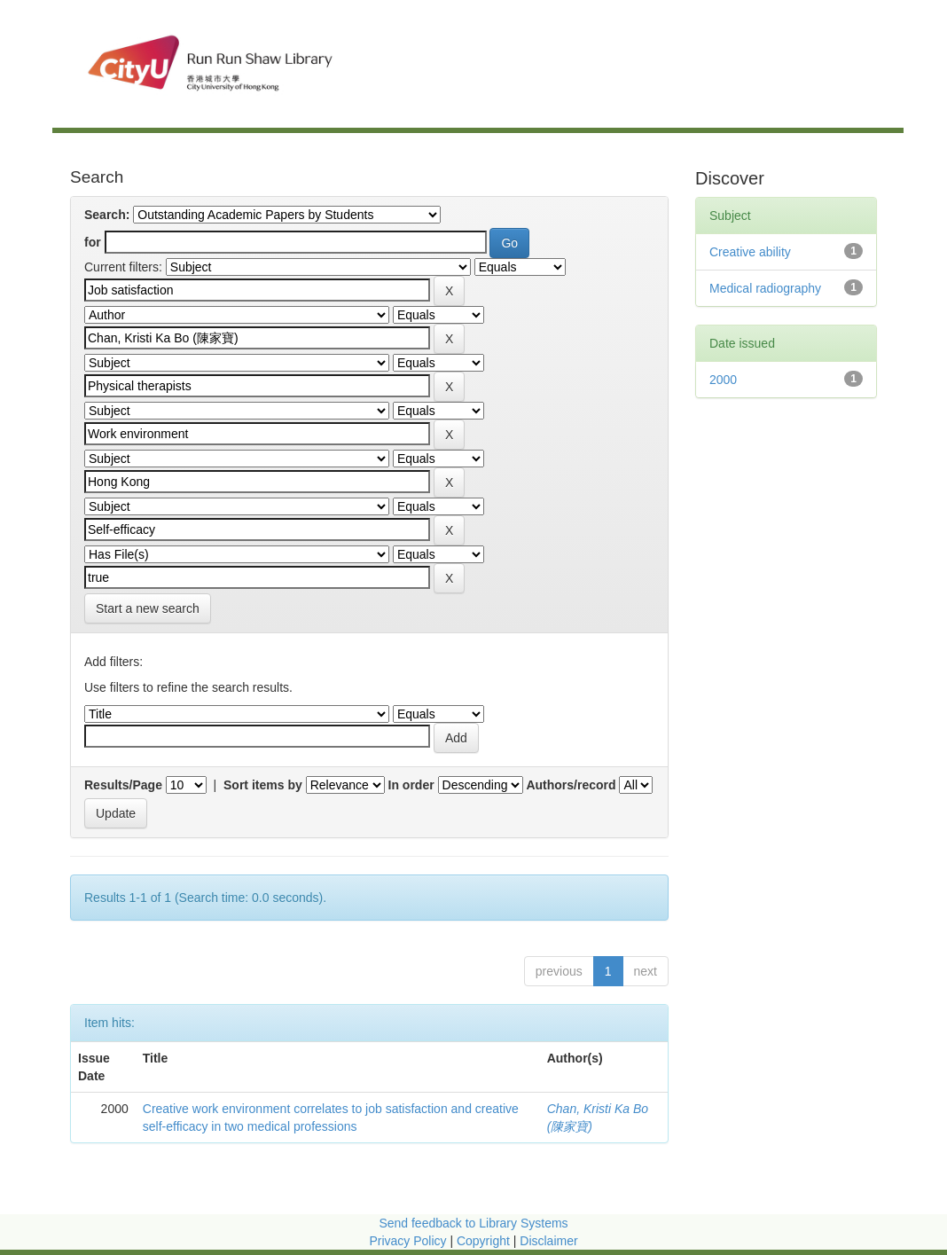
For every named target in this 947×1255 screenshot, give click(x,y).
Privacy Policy (407, 1241)
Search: (106, 215)
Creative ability (750, 252)
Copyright (485, 1241)
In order (411, 785)
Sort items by (262, 785)
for (92, 242)
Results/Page (123, 785)
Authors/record (570, 785)
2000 (723, 380)
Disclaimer (548, 1241)
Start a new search (148, 608)
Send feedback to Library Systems (473, 1223)
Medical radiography (765, 288)
